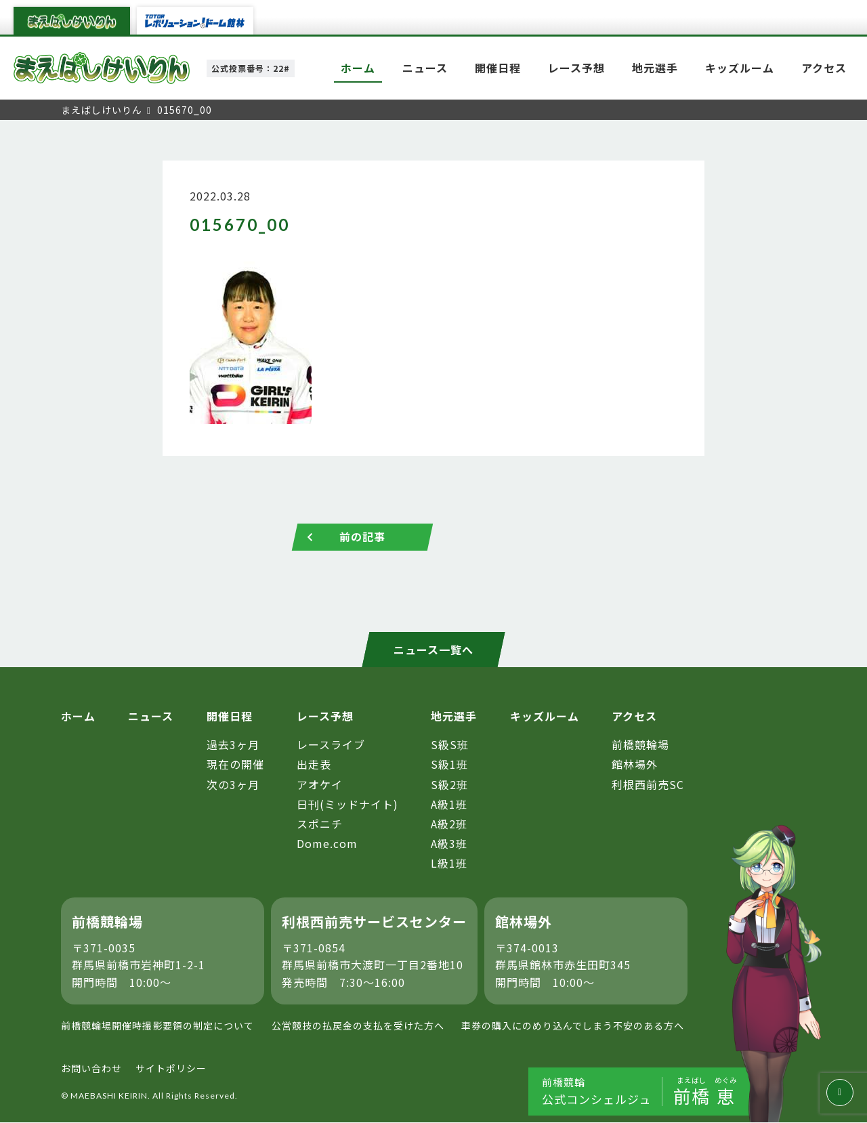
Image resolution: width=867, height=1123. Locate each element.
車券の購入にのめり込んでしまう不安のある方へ (572, 1026)
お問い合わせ (91, 1068)
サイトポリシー (171, 1068)
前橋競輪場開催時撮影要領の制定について (157, 1026)
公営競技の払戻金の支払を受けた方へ (358, 1026)
